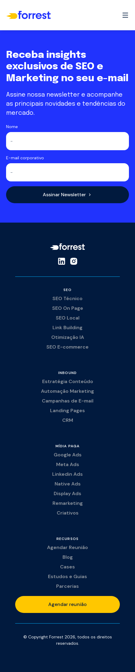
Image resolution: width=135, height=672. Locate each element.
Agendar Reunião (67, 547)
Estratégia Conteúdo (67, 381)
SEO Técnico (67, 298)
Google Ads (68, 455)
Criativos (68, 513)
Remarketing (67, 503)
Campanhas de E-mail (67, 401)
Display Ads (67, 493)
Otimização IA (67, 337)
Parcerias (67, 586)
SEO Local (67, 318)
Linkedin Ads (67, 474)
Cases (67, 567)
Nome (12, 126)
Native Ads (68, 484)
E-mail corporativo (25, 158)
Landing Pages (67, 410)
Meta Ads (67, 464)
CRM (67, 420)
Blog (67, 557)
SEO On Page (67, 308)
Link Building (67, 327)
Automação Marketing (67, 391)
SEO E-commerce (67, 347)
